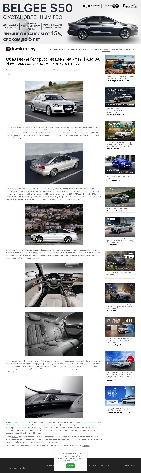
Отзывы (127, 49)
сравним (28, 425)
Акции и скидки (97, 465)
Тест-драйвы (117, 49)
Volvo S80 (11, 425)
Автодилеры (96, 49)
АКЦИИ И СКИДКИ (74, 49)
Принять (70, 466)
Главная (8, 70)
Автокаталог (87, 465)
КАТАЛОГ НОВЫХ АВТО (57, 49)
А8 (83, 361)
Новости (106, 49)
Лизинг (86, 49)
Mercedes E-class (94, 422)
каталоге (86, 446)
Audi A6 (63, 127)
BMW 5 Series (81, 422)
